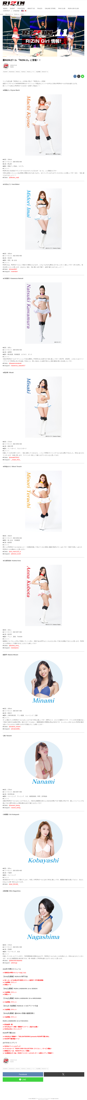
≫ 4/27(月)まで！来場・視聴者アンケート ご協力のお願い (20, 1027)
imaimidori (14, 271)
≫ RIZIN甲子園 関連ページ (11, 1039)
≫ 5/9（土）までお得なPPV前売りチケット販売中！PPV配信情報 (23, 980)
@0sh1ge (14, 963)
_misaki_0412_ (16, 460)
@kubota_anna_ (14, 645)
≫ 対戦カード (7, 984)
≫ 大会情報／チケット (10, 982)
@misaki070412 (14, 457)
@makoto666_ (15, 729)
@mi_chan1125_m (15, 551)
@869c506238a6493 (15, 960)
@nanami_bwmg (14, 805)
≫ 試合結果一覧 (8, 1024)
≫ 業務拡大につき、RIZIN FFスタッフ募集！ (17, 1051)
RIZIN (12, 67)
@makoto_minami (14, 726)
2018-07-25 (13, 65)
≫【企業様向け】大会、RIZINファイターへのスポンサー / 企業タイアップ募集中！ (28, 1053)
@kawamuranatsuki (15, 363)
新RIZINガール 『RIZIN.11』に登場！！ (22, 60)
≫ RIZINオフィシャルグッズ (11, 1046)
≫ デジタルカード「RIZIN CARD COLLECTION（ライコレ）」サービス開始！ (27, 1048)
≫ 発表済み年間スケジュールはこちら (14, 972)
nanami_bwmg (15, 807)
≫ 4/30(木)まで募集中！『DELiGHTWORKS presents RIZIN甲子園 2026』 (26, 1036)
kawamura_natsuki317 (18, 365)
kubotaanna (15, 648)
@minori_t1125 (16, 554)
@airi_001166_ (14, 884)
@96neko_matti (14, 177)
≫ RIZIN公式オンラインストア (12, 1029)
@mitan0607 (13, 269)
